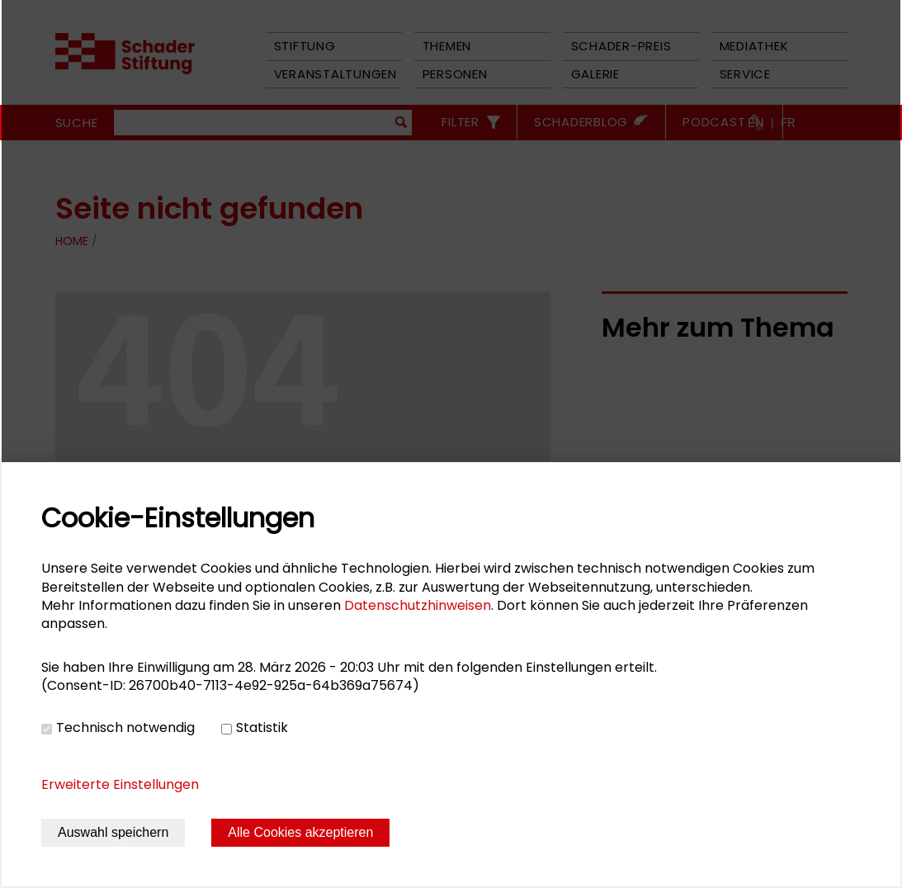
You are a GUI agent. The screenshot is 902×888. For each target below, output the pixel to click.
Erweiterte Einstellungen (120, 784)
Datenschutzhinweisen (417, 605)
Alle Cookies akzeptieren (300, 832)
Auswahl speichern (113, 832)
